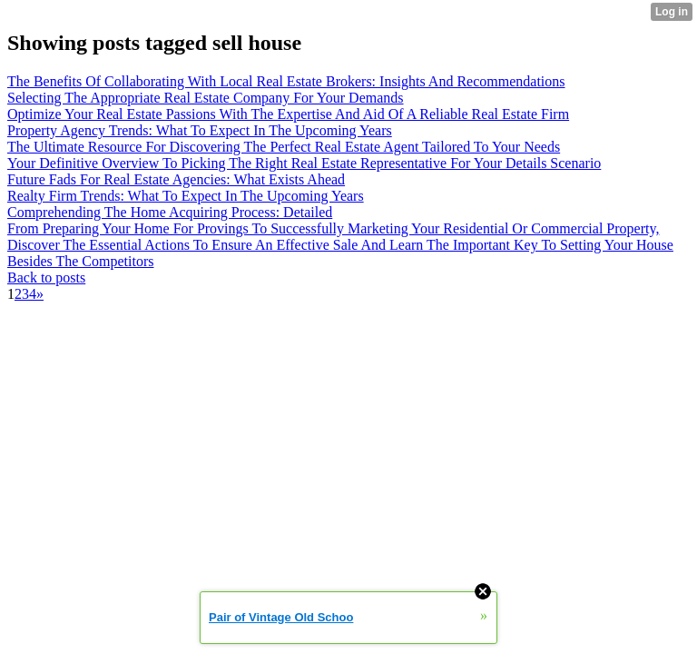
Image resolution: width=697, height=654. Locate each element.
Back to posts (46, 277)
